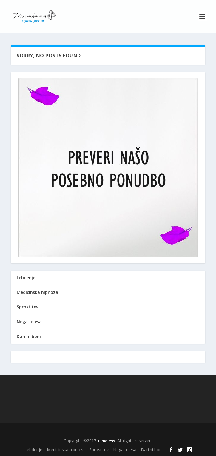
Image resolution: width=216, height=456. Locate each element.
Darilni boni (29, 336)
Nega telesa (29, 321)
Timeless (106, 440)
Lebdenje (26, 277)
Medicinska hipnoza (37, 292)
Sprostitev (27, 307)
